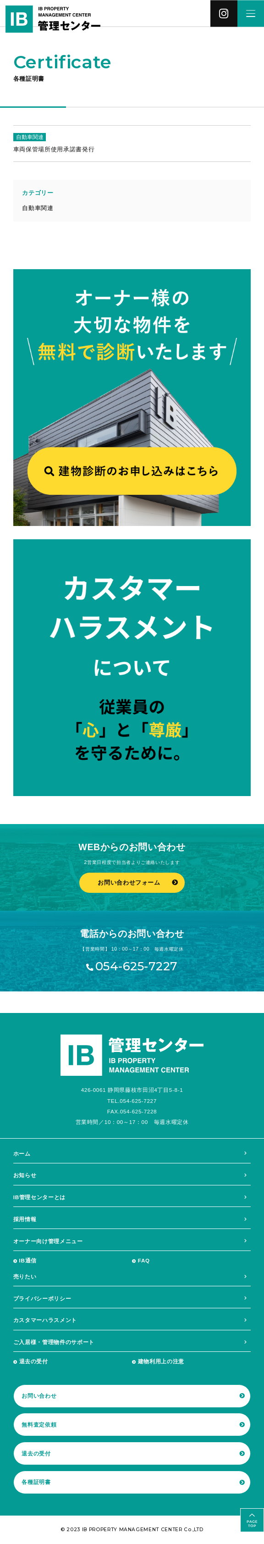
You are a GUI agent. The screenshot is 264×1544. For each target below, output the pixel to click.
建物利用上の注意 (161, 1361)
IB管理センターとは (39, 1197)
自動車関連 (37, 208)
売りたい (25, 1276)
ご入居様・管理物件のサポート (53, 1342)
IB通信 (28, 1260)
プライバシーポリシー (42, 1298)
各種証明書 (36, 1482)
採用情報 (25, 1219)
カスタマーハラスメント (45, 1320)
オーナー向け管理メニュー (48, 1241)
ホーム (22, 1154)
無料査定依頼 (39, 1425)
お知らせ (25, 1175)
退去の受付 (33, 1361)
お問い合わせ (39, 1396)
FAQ (144, 1260)
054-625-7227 (136, 966)
